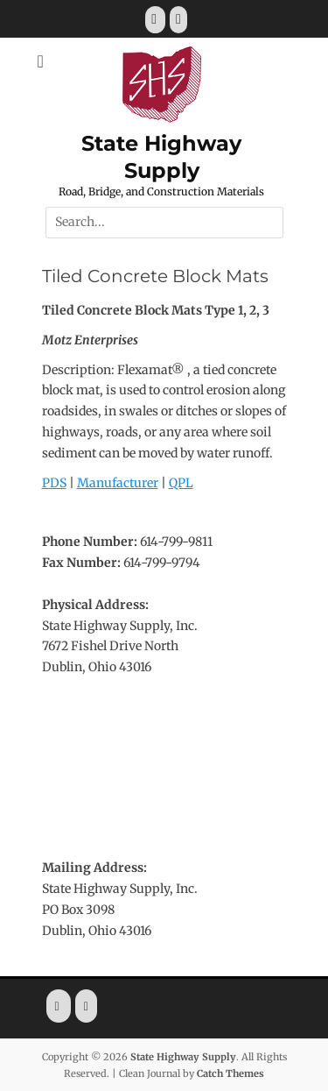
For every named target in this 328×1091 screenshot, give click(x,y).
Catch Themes (230, 1073)
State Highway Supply (183, 1057)
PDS (54, 483)
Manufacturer (117, 483)
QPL (181, 483)
